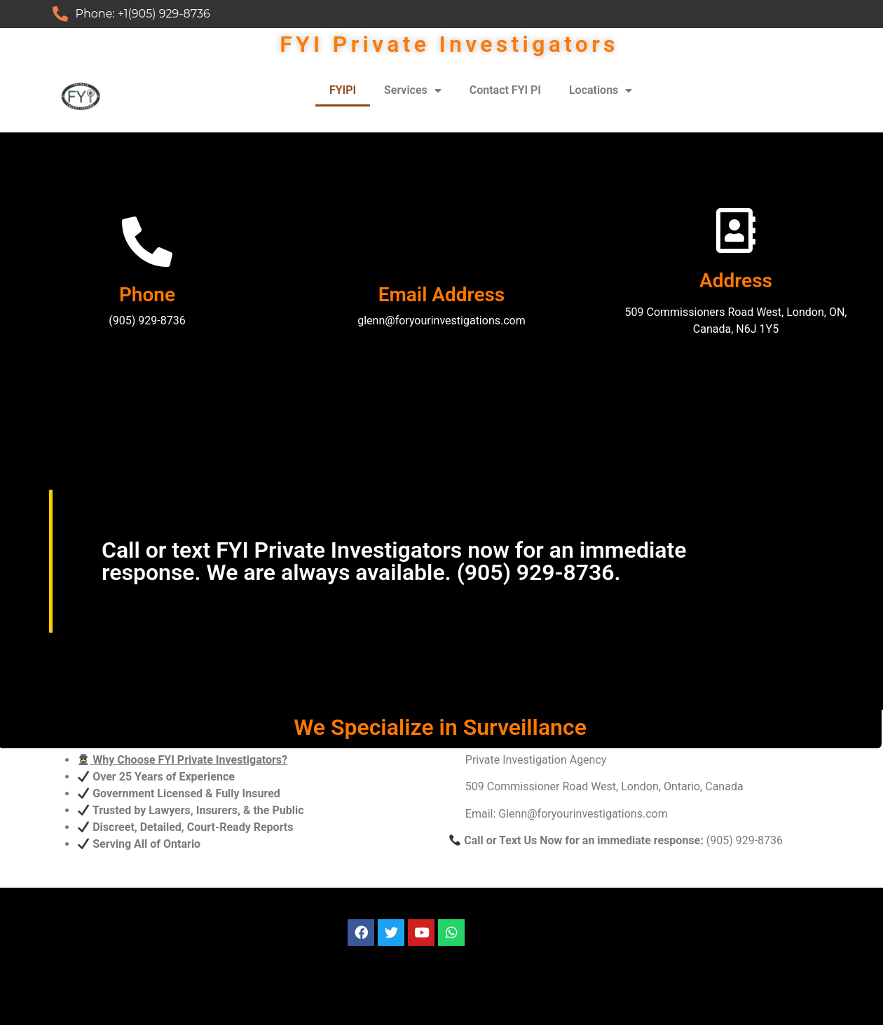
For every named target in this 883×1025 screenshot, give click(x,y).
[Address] (735, 230)
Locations (600, 90)
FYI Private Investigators (449, 44)
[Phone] (147, 241)
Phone (147, 294)
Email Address (441, 294)
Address (735, 280)
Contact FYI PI (505, 90)
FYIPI (342, 90)
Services (412, 90)
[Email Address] (441, 241)
